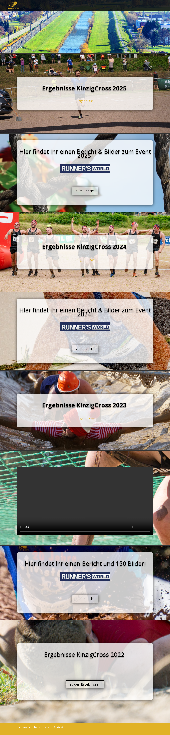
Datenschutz (41, 727)
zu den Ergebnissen (85, 684)
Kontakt (58, 727)
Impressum (23, 727)
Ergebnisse (85, 101)
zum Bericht (85, 191)
